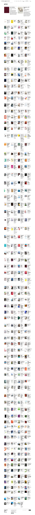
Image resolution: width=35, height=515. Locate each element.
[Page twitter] (12, 513)
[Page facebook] (11, 513)
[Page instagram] (13, 513)
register (29, 510)
